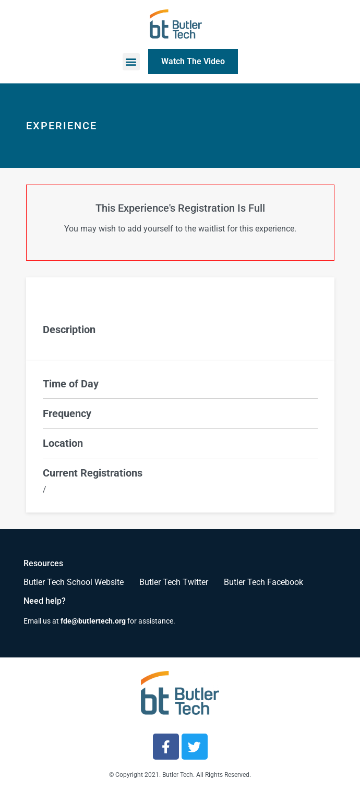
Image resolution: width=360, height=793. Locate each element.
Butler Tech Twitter (173, 582)
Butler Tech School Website (73, 582)
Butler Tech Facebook (263, 582)
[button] (131, 61)
